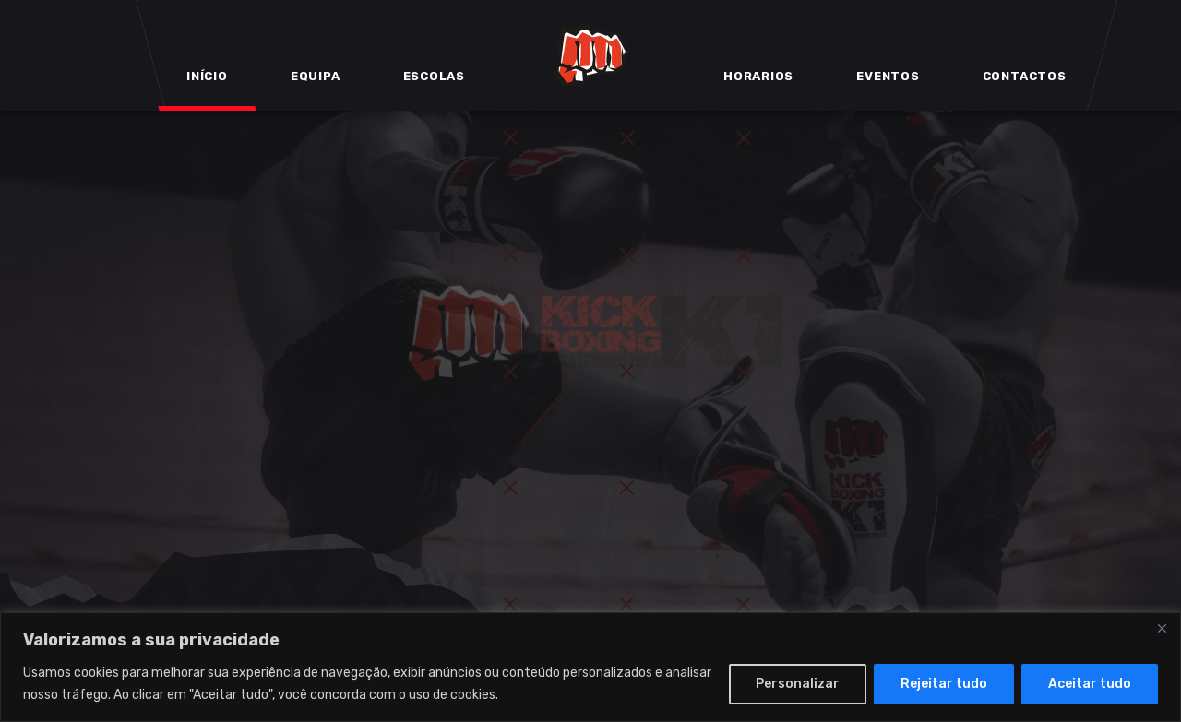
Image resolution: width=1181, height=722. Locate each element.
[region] (590, 667)
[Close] (1162, 628)
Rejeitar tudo (944, 684)
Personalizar (798, 684)
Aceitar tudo (1089, 684)
